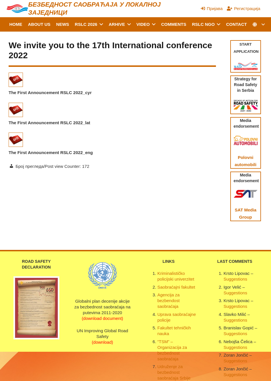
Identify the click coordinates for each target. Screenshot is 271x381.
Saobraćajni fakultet (176, 287)
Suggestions (235, 279)
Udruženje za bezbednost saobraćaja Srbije (174, 372)
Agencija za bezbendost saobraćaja (168, 300)
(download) (102, 342)
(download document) (102, 318)
